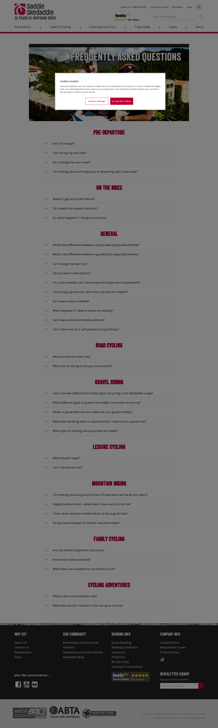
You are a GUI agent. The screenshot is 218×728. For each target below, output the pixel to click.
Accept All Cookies (121, 101)
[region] (110, 91)
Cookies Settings (96, 101)
